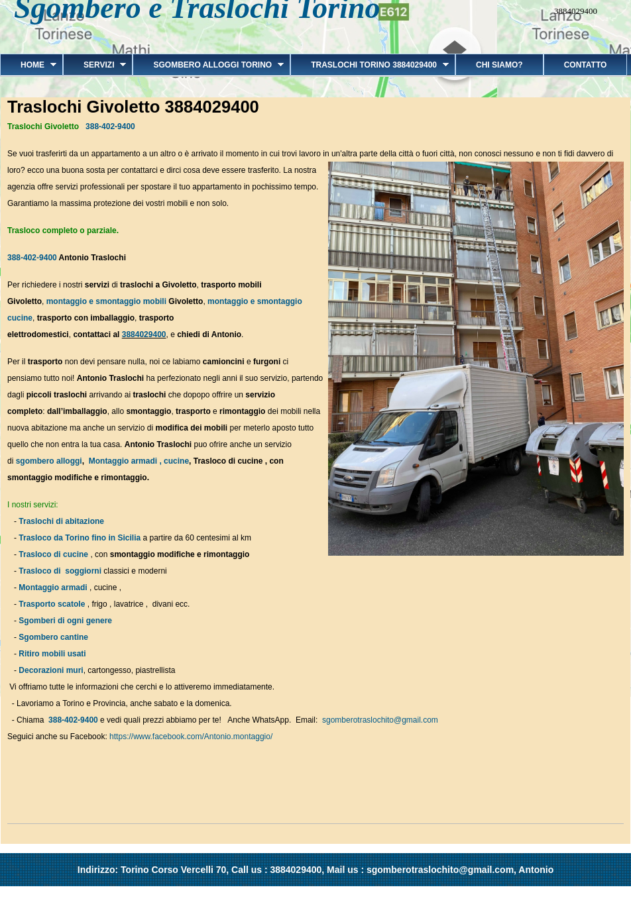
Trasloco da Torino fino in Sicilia (80, 537)
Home (28, 65)
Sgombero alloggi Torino (208, 65)
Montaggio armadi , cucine (139, 461)
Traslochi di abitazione (62, 521)
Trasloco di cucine (53, 554)
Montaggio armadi (53, 587)
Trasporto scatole (52, 604)
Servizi (94, 65)
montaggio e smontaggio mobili (106, 301)
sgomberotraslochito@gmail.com (380, 720)
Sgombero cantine (53, 637)
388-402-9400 (110, 126)
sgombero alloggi (49, 461)
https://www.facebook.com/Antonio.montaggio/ (190, 736)
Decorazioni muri (51, 670)
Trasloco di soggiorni (60, 571)
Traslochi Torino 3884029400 (369, 65)
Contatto (585, 65)
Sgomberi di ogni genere (65, 620)
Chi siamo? (499, 65)
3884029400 (144, 334)
